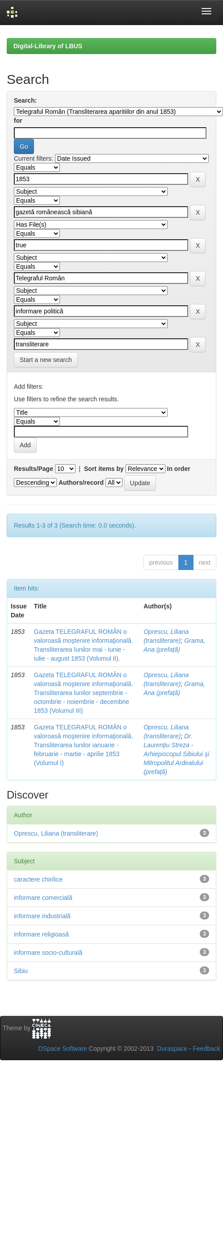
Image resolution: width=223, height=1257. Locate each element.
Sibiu (21, 970)
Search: (25, 100)
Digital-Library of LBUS (47, 46)
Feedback (206, 1048)
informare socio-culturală (48, 952)
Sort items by (104, 468)
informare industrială (42, 916)
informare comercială (43, 897)
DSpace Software (62, 1048)
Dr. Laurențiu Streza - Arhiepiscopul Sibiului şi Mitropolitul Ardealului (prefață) (176, 754)
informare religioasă (41, 934)
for (18, 120)
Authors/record (81, 482)
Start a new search (46, 359)
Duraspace (172, 1048)
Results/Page (33, 468)
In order (178, 468)
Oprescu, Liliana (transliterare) (56, 833)
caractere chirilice (38, 879)
